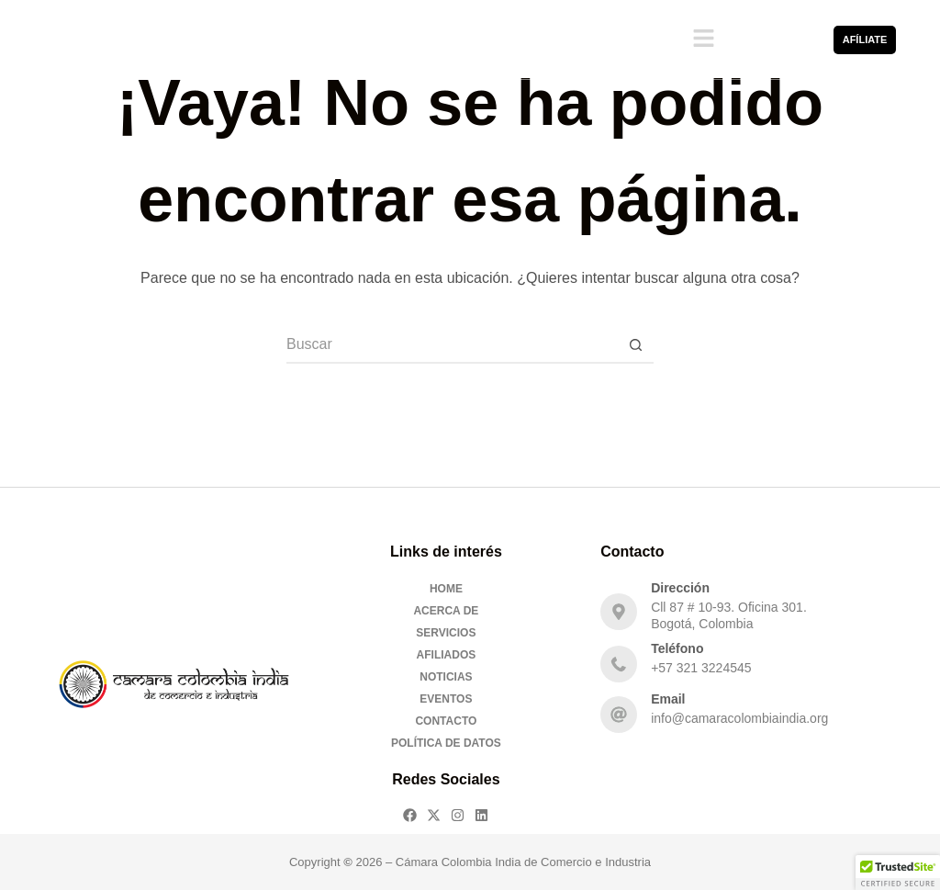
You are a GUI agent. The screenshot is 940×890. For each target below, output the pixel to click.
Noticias (446, 676)
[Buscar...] (451, 345)
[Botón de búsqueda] (635, 345)
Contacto (445, 721)
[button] (703, 39)
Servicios (446, 632)
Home (446, 588)
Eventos (446, 699)
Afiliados (446, 654)
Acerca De (445, 610)
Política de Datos (446, 743)
